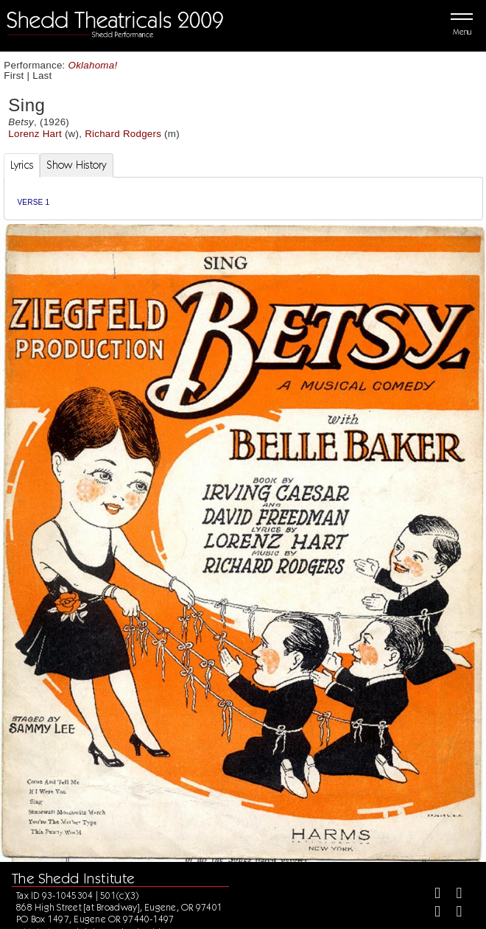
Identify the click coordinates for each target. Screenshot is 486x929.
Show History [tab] (76, 165)
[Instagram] (431, 913)
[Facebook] (431, 895)
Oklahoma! (93, 65)
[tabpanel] (243, 199)
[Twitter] (453, 895)
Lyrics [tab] (22, 165)
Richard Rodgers (123, 133)
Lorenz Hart (35, 133)
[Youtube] (453, 913)
